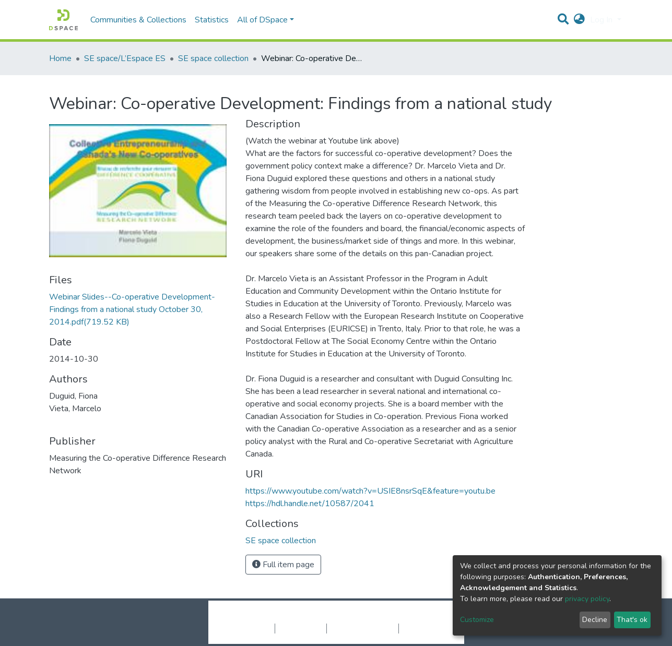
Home (60, 58)
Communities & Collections (138, 20)
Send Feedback (426, 628)
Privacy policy (300, 628)
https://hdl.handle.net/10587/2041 (309, 503)
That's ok (632, 620)
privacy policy (587, 599)
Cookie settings (246, 628)
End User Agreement (362, 628)
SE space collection (213, 58)
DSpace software (272, 617)
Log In (602, 20)
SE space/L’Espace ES (125, 58)
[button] (579, 20)
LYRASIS (415, 617)
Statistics (212, 20)
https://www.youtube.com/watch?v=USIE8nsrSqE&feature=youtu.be (370, 491)
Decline (594, 620)
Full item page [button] (283, 564)
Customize (477, 620)
